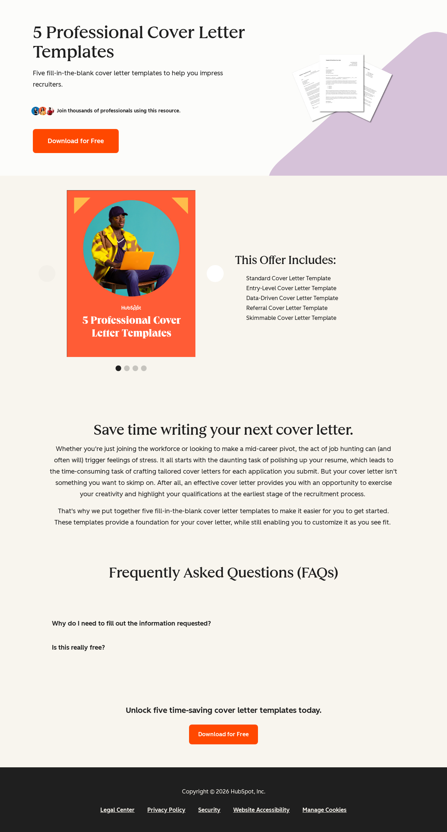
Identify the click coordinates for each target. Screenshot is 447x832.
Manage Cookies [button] (324, 810)
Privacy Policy (166, 810)
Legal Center (117, 810)
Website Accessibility (261, 810)
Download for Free (76, 141)
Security (209, 810)
